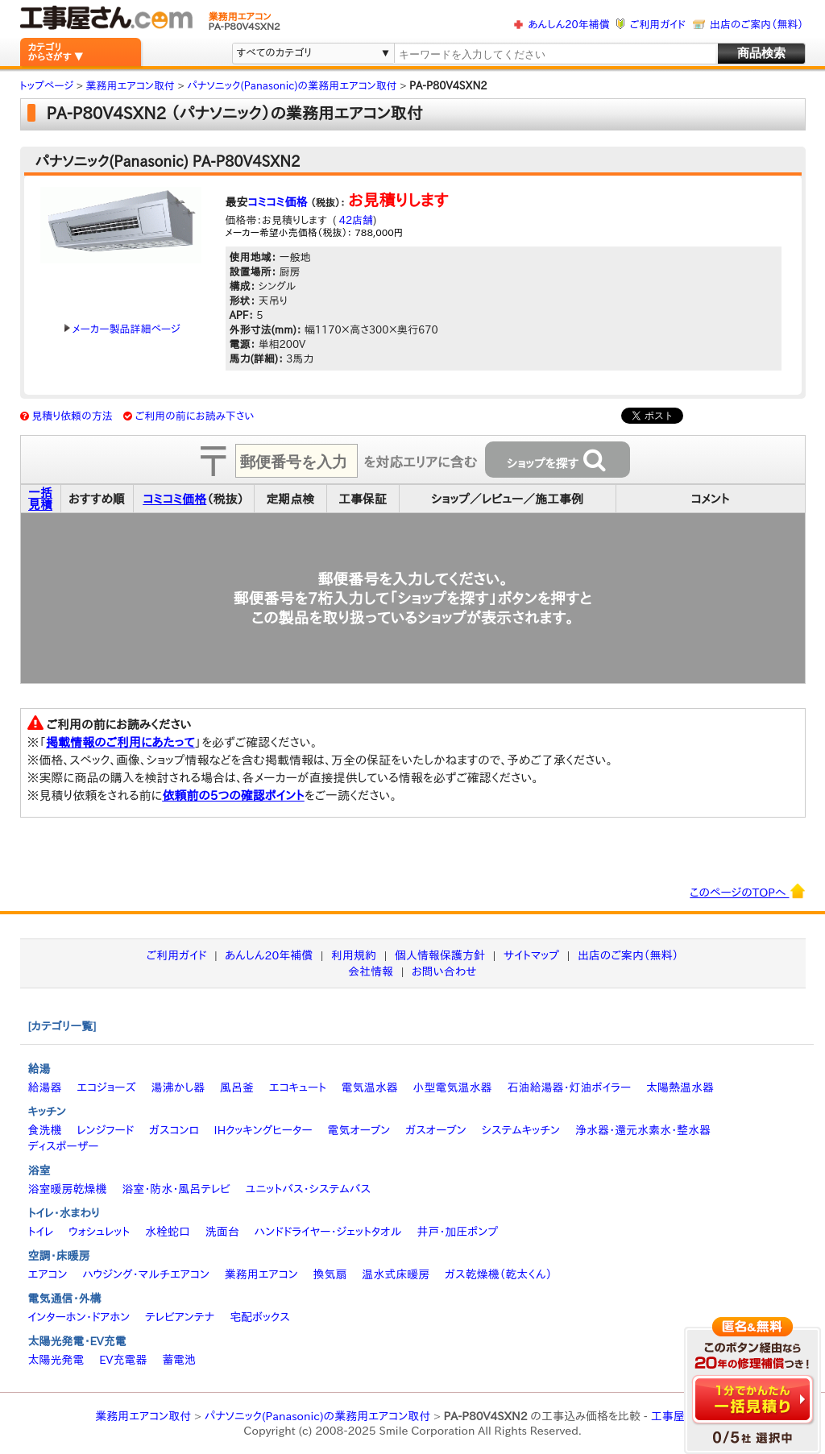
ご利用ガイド (658, 24)
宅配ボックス (260, 1317)
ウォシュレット (99, 1231)
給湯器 (45, 1087)
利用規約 (353, 955)
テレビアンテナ (179, 1317)
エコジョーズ (106, 1087)
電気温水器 (370, 1087)
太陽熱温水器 (680, 1087)
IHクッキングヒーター (263, 1130)
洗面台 (222, 1231)
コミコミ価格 (278, 202)
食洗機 (45, 1130)
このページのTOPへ (747, 891)
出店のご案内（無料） (756, 24)
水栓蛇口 (167, 1231)
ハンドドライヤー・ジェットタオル (328, 1231)
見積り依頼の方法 (72, 416)
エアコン (48, 1274)
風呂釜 (237, 1087)
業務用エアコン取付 (143, 1416)
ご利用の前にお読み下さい (195, 416)
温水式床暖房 (395, 1274)
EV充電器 (123, 1359)
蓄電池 (179, 1359)
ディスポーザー (63, 1146)
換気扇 (329, 1274)
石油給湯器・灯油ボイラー (569, 1087)
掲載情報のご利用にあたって (120, 742)
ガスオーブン (435, 1130)
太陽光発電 (56, 1359)
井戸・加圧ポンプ (457, 1231)
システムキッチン (521, 1130)
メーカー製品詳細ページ (122, 329)
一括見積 (40, 499)
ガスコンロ (174, 1130)
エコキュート (297, 1087)
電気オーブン (358, 1130)
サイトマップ (531, 955)
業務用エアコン (261, 1274)
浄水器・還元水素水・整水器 (643, 1130)
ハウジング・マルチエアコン (145, 1274)
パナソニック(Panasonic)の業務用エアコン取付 (318, 1416)
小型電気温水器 (452, 1087)
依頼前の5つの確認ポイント (233, 795)
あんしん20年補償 (568, 24)
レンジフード (105, 1130)
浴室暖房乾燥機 (67, 1189)
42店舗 (354, 220)
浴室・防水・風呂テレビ (176, 1189)
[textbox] (554, 54)
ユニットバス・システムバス (308, 1189)
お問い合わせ (444, 971)
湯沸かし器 (178, 1087)
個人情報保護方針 (440, 955)
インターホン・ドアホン (79, 1317)
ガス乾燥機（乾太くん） (498, 1274)
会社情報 (370, 971)
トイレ (41, 1231)
